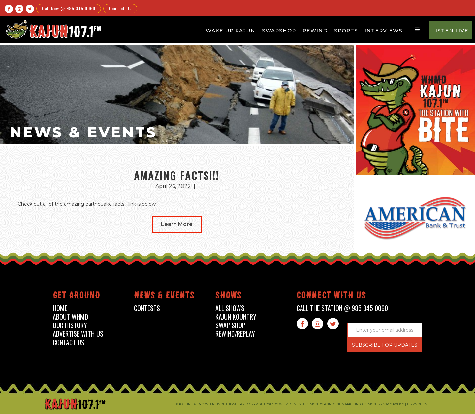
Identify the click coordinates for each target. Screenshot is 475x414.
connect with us (331, 296)
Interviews (383, 30)
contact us (68, 342)
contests (147, 308)
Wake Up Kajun (230, 30)
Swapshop (279, 30)
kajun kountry (235, 316)
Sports (346, 30)
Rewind (315, 30)
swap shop (230, 325)
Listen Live (450, 30)
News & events (164, 296)
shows (228, 296)
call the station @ (342, 308)
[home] (52, 29)
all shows (229, 308)
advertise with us (78, 333)
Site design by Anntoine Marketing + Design (337, 404)
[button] (417, 29)
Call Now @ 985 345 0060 (68, 8)
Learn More (177, 224)
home (60, 308)
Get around (76, 296)
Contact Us (120, 8)
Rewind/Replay (235, 333)
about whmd (70, 316)
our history (70, 325)
